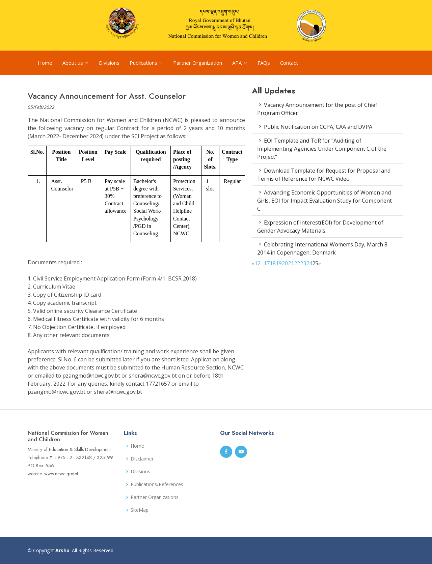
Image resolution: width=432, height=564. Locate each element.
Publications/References (157, 484)
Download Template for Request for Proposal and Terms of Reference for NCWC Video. (323, 174)
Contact (289, 62)
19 (279, 263)
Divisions (109, 62)
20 (285, 263)
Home (45, 62)
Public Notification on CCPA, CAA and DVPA (314, 126)
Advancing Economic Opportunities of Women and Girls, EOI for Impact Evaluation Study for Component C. (324, 200)
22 (297, 263)
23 (303, 263)
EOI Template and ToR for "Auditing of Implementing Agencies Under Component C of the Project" (321, 148)
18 (273, 263)
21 (291, 263)
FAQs (264, 62)
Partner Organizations (155, 497)
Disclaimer (142, 458)
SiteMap (139, 510)
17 (267, 263)
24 (309, 263)
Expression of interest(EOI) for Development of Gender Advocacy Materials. (320, 226)
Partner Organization (197, 62)
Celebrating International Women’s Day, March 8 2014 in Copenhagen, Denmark (322, 248)
